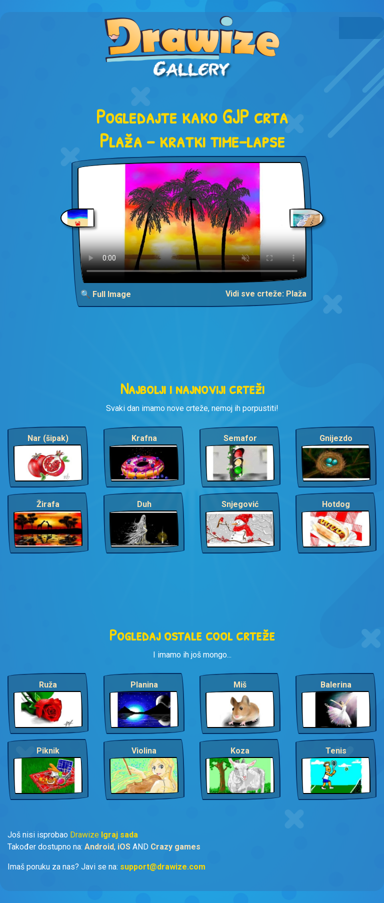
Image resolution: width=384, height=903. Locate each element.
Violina (144, 751)
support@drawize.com (163, 867)
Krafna (144, 438)
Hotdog (336, 504)
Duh (144, 504)
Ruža (48, 685)
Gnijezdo (336, 438)
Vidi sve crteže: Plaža (266, 293)
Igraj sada (119, 835)
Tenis (336, 751)
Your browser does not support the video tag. (192, 222)
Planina (144, 685)
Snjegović (240, 504)
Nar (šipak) (48, 438)
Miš (240, 685)
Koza (240, 751)
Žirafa (48, 504)
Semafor (240, 438)
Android (99, 847)
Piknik (48, 751)
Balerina (336, 685)
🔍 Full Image (105, 294)
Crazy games (175, 847)
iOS (124, 847)
